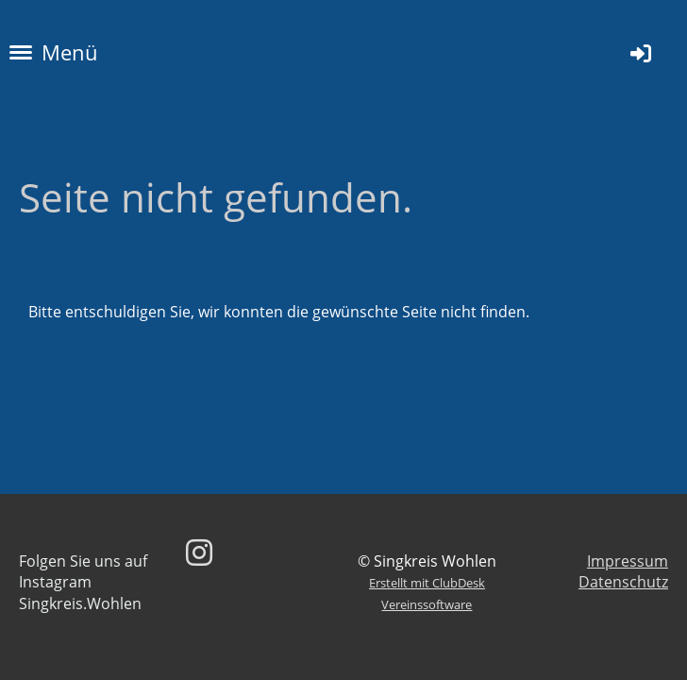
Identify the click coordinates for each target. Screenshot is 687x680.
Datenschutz (623, 581)
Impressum (627, 561)
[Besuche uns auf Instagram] (199, 552)
